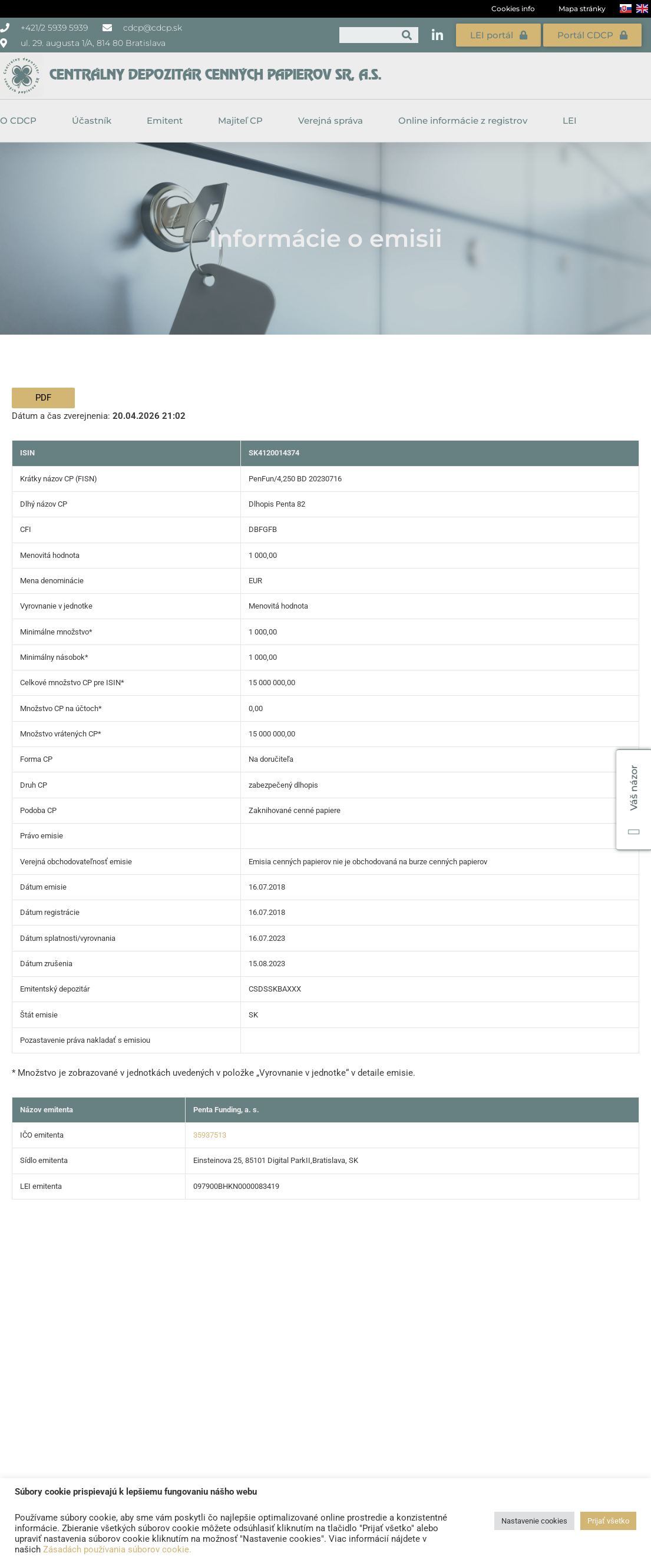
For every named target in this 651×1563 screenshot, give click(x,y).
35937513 (209, 1135)
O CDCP (21, 121)
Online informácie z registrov (465, 121)
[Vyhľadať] (407, 35)
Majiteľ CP (243, 121)
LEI (570, 120)
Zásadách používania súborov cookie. (117, 1549)
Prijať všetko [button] (608, 1520)
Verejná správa (333, 121)
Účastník (94, 121)
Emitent (168, 121)
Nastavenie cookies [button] (534, 1520)
